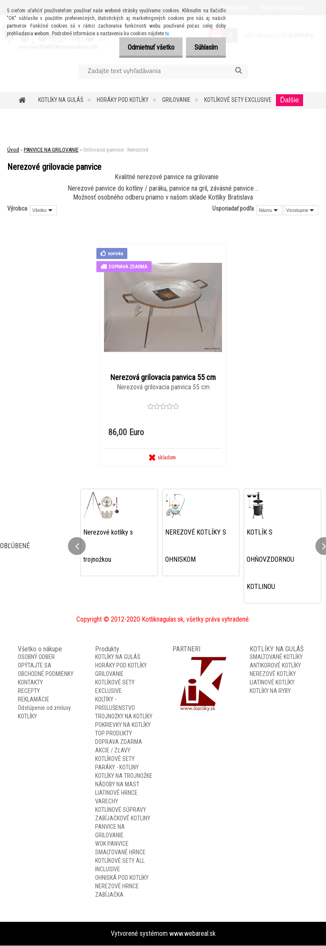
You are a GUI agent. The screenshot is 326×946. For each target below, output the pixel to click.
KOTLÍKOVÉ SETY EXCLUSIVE (238, 99)
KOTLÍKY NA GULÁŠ (60, 99)
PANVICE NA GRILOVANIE (51, 149)
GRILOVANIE (176, 99)
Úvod (13, 149)
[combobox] (269, 210)
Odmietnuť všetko (144, 47)
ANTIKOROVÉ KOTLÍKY (275, 665)
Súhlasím (203, 47)
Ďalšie (289, 100)
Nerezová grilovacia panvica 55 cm (163, 377)
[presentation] (77, 546)
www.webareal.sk (192, 934)
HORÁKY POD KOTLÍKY (123, 99)
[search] (238, 70)
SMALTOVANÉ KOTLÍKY (276, 657)
